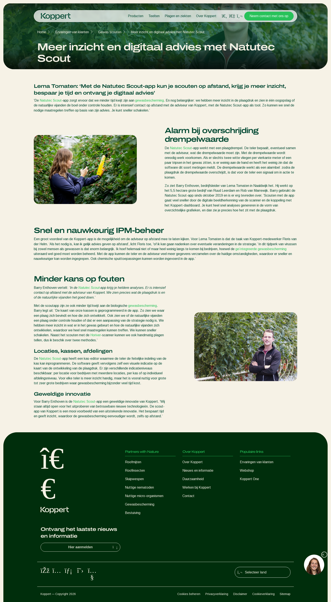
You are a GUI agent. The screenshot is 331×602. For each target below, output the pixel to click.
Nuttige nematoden (139, 487)
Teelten (154, 16)
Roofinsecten (135, 470)
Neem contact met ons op (269, 16)
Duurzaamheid (193, 479)
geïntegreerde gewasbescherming (260, 249)
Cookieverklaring (263, 594)
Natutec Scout (51, 100)
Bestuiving (132, 513)
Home (41, 32)
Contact (188, 496)
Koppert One (249, 479)
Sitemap (285, 594)
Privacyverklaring (216, 594)
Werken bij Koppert (196, 487)
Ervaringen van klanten (72, 32)
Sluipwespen (134, 479)
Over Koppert (206, 16)
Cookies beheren (188, 594)
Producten (135, 16)
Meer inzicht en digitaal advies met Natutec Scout (168, 32)
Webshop (247, 470)
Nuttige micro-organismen (144, 496)
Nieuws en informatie (197, 470)
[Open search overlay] (224, 16)
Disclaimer (240, 594)
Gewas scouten (109, 32)
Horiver (95, 335)
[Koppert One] (232, 16)
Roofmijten (133, 462)
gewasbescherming (149, 100)
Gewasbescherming (139, 504)
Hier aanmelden (93, 547)
